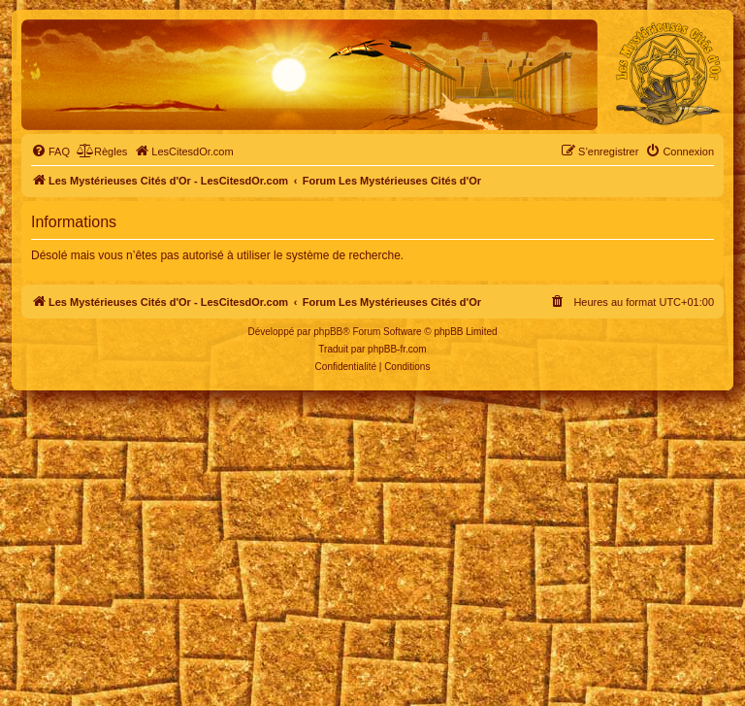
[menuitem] (50, 151)
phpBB (327, 331)
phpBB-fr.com (397, 349)
